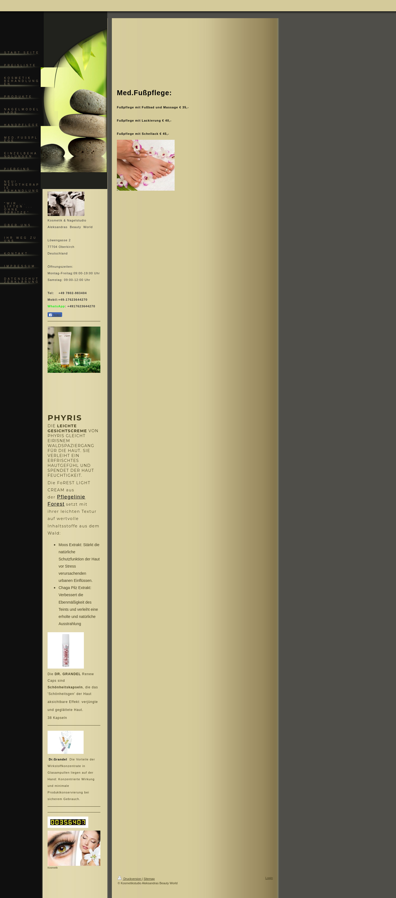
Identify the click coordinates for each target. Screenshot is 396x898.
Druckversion (130, 878)
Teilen (55, 315)
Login (269, 878)
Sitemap (149, 878)
